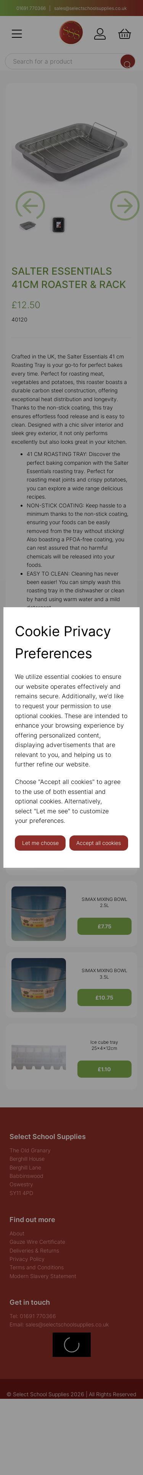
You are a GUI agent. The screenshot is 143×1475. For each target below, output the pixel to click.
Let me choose (40, 843)
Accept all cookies (98, 843)
